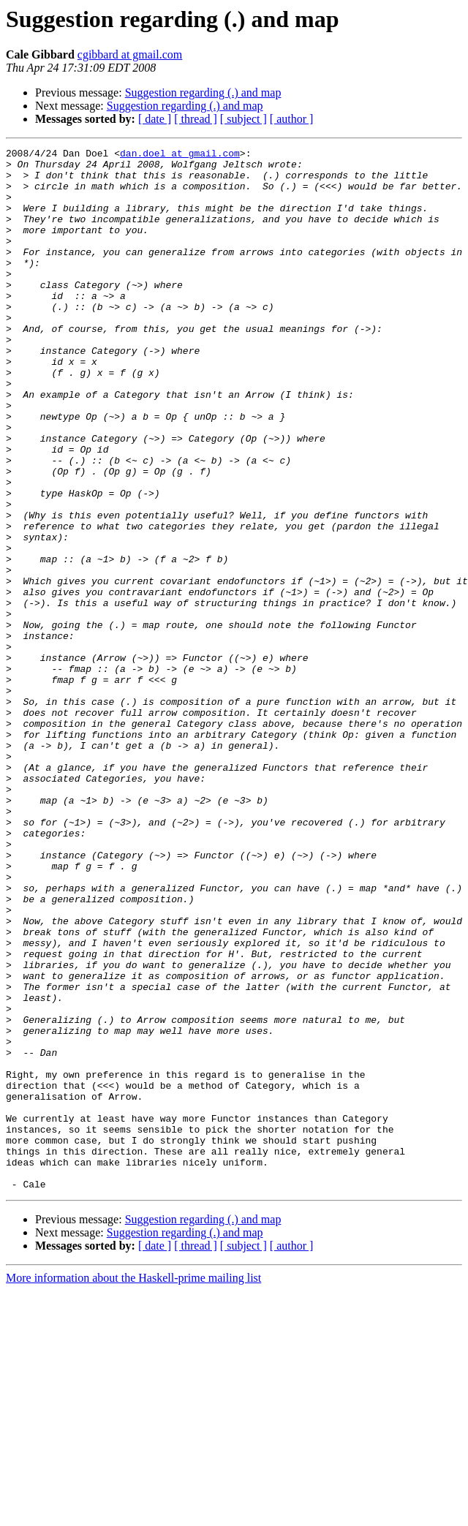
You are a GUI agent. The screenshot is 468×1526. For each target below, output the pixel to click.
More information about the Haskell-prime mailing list (133, 1486)
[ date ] (154, 119)
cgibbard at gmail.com (130, 54)
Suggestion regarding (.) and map (203, 92)
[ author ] (292, 119)
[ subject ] (243, 119)
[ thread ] (195, 119)
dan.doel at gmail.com (180, 155)
